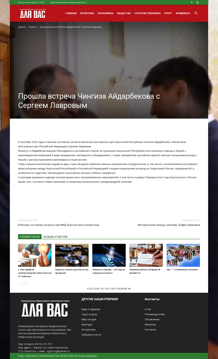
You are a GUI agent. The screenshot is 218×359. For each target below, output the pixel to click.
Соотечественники (147, 13)
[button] (196, 13)
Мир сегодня (88, 319)
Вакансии (150, 324)
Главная (71, 13)
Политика (87, 13)
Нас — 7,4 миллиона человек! (182, 269)
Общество (124, 13)
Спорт (168, 13)
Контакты (150, 329)
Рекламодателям (155, 314)
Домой (21, 26)
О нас (148, 309)
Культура (86, 324)
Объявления (152, 319)
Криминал (183, 13)
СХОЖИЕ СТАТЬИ (30, 236)
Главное (32, 26)
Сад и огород (89, 314)
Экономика (105, 13)
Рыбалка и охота (91, 334)
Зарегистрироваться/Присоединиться (68, 2)
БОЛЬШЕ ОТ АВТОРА (55, 236)
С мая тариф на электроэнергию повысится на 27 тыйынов (34, 273)
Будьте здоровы (90, 309)
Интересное (88, 329)
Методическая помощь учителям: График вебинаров (169, 224)
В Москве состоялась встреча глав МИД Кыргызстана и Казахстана (58, 224)
